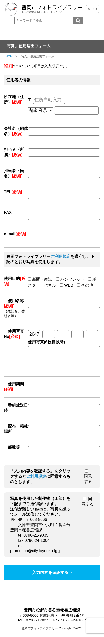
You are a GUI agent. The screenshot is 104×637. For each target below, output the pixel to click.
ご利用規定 (60, 256)
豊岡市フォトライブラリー (40, 632)
